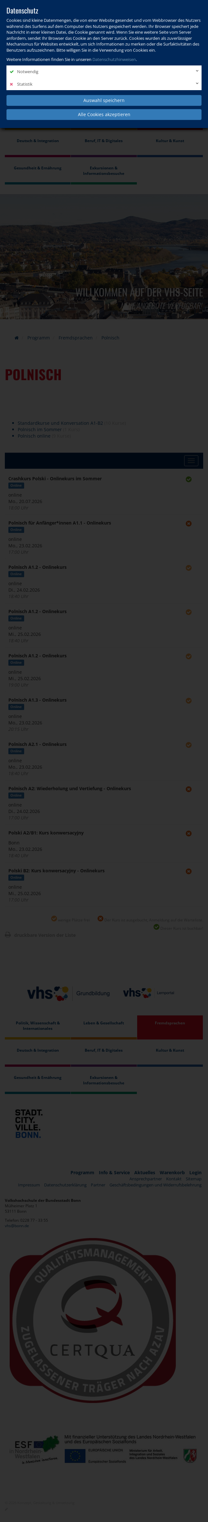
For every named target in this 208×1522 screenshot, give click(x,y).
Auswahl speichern (104, 100)
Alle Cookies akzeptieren (104, 114)
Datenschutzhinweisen (114, 59)
